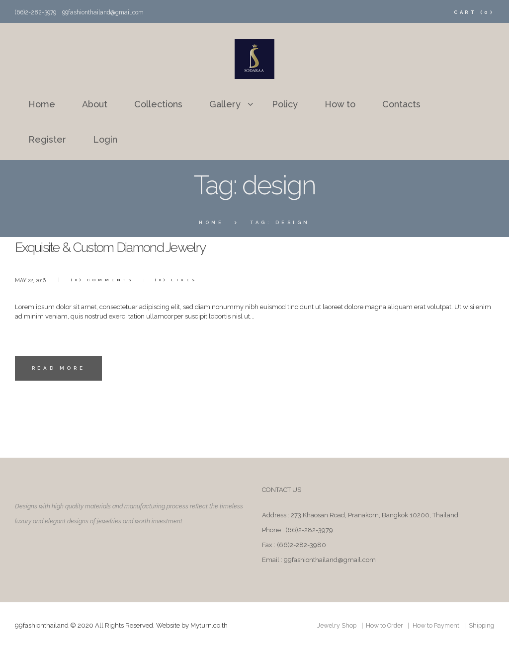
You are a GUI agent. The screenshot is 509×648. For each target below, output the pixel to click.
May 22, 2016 (31, 280)
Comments (105, 279)
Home (211, 222)
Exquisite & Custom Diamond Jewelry (126, 246)
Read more (59, 369)
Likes (181, 279)
